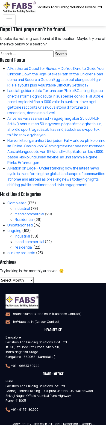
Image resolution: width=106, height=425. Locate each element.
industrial (22, 208)
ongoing (14, 230)
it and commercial (29, 214)
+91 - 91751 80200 (24, 409)
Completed (16, 202)
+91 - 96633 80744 (25, 365)
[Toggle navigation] (9, 20)
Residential (24, 219)
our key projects (21, 252)
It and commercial (29, 241)
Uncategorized (20, 225)
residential (23, 247)
